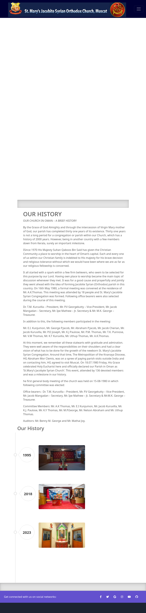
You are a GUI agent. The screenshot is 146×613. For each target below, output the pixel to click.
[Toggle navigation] (138, 9)
